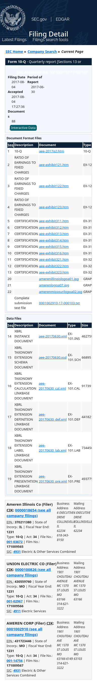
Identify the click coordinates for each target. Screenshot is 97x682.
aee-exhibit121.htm (54, 164)
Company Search (42, 51)
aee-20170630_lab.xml (53, 448)
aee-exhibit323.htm (54, 272)
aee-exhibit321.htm (54, 259)
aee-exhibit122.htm (54, 186)
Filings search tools (50, 39)
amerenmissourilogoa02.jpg (60, 291)
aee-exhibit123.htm (54, 207)
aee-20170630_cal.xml (52, 386)
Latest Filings (14, 39)
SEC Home (14, 51)
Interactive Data (23, 127)
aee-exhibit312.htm (54, 227)
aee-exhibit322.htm (54, 266)
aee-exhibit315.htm (54, 246)
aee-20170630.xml (53, 336)
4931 (17, 551)
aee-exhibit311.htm (54, 221)
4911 (17, 611)
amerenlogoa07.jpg (54, 285)
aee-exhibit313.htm (54, 233)
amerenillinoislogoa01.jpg (59, 279)
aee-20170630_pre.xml (53, 479)
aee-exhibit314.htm (54, 240)
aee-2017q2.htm (51, 151)
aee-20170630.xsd (53, 357)
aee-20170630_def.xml (53, 417)
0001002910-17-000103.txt (59, 303)
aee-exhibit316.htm (54, 253)
